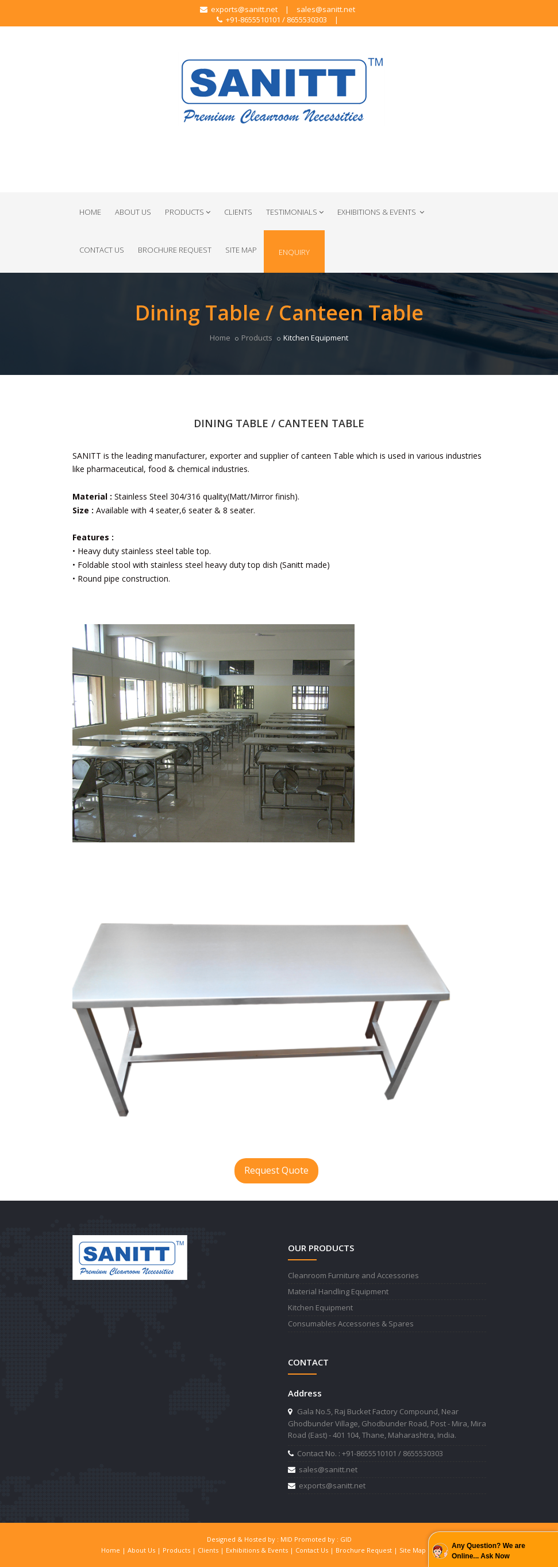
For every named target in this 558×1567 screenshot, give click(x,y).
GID (346, 1539)
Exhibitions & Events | (260, 1550)
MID (286, 1539)
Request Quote (276, 1170)
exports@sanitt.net (239, 9)
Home (90, 212)
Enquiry (294, 252)
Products (187, 212)
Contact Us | (315, 1550)
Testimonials (295, 212)
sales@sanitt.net (326, 9)
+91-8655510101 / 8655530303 (272, 19)
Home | (114, 1550)
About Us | (145, 1550)
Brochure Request (174, 250)
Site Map (241, 250)
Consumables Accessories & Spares (351, 1323)
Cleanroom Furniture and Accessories (353, 1275)
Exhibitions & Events (380, 212)
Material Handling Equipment (338, 1291)
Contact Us (101, 250)
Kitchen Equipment (320, 1307)
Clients (238, 212)
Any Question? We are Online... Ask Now (488, 1551)
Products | (180, 1550)
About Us (133, 212)
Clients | (212, 1550)
